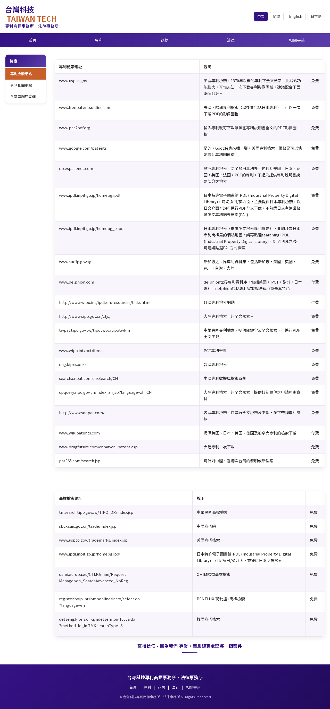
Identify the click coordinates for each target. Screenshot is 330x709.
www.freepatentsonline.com (85, 107)
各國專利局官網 (23, 96)
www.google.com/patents (83, 148)
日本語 (316, 16)
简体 (276, 16)
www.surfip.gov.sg (75, 261)
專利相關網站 (21, 85)
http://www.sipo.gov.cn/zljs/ (85, 316)
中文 (260, 16)
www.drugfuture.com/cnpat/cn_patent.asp (98, 446)
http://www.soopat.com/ (81, 412)
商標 (165, 40)
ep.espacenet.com (76, 168)
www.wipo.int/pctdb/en (81, 350)
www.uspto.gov (73, 80)
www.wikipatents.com (79, 432)
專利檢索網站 (21, 73)
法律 (231, 40)
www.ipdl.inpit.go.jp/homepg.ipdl (89, 195)
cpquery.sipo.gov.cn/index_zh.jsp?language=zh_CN (105, 392)
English (295, 16)
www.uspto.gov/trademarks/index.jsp (93, 540)
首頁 (33, 40)
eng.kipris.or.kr (72, 364)
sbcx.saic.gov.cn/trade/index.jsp (88, 526)
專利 (99, 40)
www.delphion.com (76, 282)
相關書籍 (297, 40)
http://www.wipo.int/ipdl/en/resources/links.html (105, 302)
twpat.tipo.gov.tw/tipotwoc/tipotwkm (94, 330)
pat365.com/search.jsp (79, 460)
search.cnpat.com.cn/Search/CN (88, 378)
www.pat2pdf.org (74, 127)
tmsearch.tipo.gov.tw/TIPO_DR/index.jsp (96, 512)
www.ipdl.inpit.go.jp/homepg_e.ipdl (92, 228)
